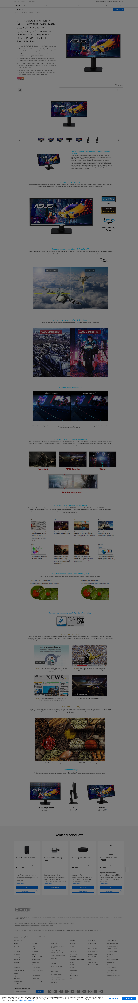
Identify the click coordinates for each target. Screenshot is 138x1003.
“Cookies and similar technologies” (26, 1000)
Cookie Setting (114, 998)
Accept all (129, 998)
